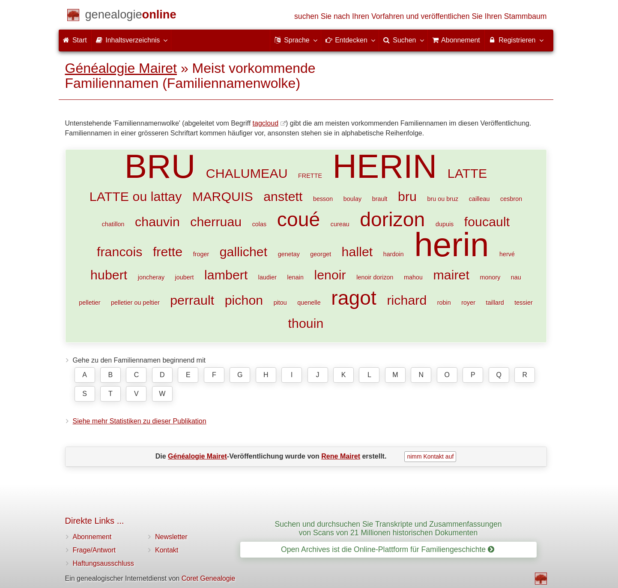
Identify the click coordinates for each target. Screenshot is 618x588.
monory (490, 277)
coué (298, 219)
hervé (507, 254)
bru (407, 196)
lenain (295, 277)
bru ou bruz (442, 198)
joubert (184, 277)
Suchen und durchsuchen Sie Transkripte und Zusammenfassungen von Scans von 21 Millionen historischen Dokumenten (388, 528)
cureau (340, 224)
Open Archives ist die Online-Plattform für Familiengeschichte (387, 549)
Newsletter (171, 536)
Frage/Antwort (94, 550)
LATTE (467, 173)
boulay (352, 198)
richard (407, 300)
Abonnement (92, 536)
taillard (495, 302)
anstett (282, 196)
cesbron (511, 198)
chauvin (157, 221)
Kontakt (166, 550)
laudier (267, 277)
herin (451, 245)
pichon (244, 300)
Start (75, 40)
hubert (108, 274)
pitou (280, 302)
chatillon (113, 224)
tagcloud (266, 123)
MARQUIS (222, 196)
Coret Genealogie (208, 578)
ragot (353, 298)
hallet (357, 251)
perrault (192, 300)
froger (201, 254)
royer (468, 302)
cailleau (479, 198)
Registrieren (516, 40)
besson (323, 198)
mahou (413, 277)
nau (516, 277)
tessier (523, 302)
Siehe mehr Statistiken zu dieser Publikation (139, 421)
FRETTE (310, 175)
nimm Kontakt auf (430, 456)
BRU (160, 166)
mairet (451, 274)
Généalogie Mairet (121, 68)
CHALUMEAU (247, 173)
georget (320, 254)
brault (380, 198)
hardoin (393, 254)
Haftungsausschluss (103, 563)
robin (444, 302)
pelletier (89, 302)
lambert (226, 274)
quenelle (308, 302)
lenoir (330, 274)
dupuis (445, 224)
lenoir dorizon (374, 277)
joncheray (151, 277)
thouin (306, 323)
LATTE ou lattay (136, 196)
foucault (487, 221)
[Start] (130, 16)
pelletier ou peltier (135, 302)
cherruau (216, 221)
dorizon (392, 219)
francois (119, 251)
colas (259, 224)
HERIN (384, 166)
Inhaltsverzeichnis (131, 40)
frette (167, 251)
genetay (289, 254)
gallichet (244, 251)
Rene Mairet (340, 456)
